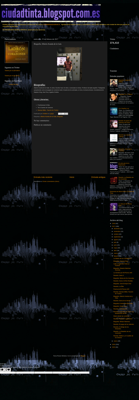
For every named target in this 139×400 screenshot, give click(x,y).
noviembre (117, 231)
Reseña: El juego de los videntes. (123, 324)
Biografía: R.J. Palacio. (125, 94)
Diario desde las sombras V (122, 316)
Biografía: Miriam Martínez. (121, 321)
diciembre (117, 228)
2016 (114, 344)
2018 (114, 223)
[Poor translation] (7, 370)
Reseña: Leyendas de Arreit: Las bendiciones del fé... (123, 312)
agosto (116, 239)
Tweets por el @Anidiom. (12, 70)
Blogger (83, 356)
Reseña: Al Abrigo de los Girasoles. (121, 327)
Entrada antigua (98, 177)
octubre (116, 234)
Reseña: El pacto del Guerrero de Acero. (124, 121)
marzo (116, 253)
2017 (114, 226)
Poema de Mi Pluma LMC (121, 289)
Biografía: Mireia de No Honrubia (123, 278)
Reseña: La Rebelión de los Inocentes (126, 178)
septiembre (117, 237)
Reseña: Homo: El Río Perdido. (123, 281)
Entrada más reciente (43, 177)
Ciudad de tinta (13, 84)
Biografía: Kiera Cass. (120, 306)
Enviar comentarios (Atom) (51, 181)
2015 (114, 347)
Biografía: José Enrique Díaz (122, 283)
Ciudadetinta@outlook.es (51, 24)
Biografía (60, 116)
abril (115, 250)
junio (115, 245)
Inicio (72, 177)
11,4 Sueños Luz (123, 108)
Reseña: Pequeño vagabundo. (122, 319)
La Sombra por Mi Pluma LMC (122, 272)
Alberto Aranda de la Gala (48, 116)
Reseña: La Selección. (120, 309)
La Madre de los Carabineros (122, 258)
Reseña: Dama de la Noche (122, 300)
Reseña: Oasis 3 (118, 275)
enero (116, 341)
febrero (116, 256)
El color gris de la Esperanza (123, 164)
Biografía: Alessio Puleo (120, 261)
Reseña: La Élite (118, 286)
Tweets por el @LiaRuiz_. (13, 75)
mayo (116, 248)
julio (115, 242)
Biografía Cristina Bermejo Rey (123, 303)
